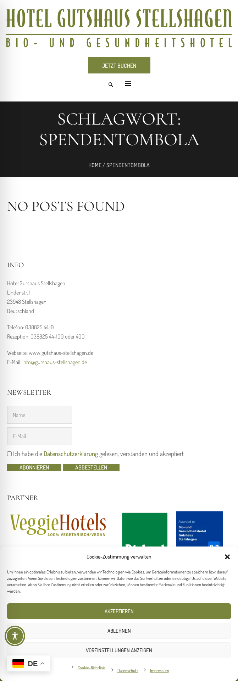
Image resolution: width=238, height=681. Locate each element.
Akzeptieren (119, 611)
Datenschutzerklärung (71, 453)
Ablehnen (119, 630)
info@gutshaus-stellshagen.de (54, 362)
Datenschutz (127, 670)
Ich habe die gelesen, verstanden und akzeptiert (95, 453)
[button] (227, 556)
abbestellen (91, 467)
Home (94, 165)
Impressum (159, 670)
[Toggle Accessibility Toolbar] (14, 636)
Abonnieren (34, 467)
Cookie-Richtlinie (92, 667)
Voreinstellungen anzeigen (119, 650)
